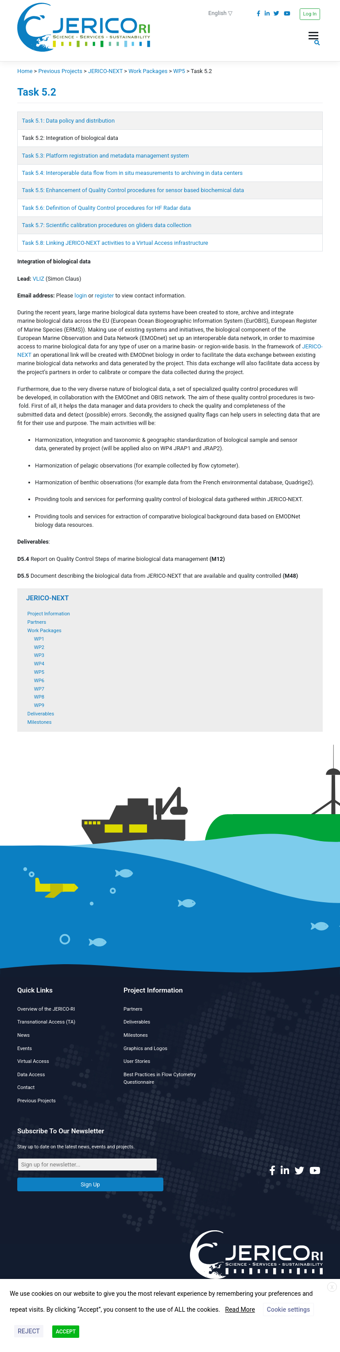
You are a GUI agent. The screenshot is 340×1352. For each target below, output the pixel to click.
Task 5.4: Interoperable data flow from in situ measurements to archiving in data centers (132, 173)
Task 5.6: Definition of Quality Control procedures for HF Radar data (106, 208)
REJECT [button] (29, 1331)
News (23, 1035)
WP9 (39, 705)
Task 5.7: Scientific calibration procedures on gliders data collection (107, 225)
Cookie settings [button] (288, 1309)
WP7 (39, 689)
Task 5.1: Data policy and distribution (68, 120)
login (80, 295)
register (104, 295)
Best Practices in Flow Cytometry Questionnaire (160, 1078)
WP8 (39, 697)
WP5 (39, 672)
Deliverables (40, 714)
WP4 (39, 664)
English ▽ (221, 13)
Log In (310, 14)
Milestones (39, 722)
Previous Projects (36, 1101)
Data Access (31, 1075)
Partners (36, 622)
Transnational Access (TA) (46, 1022)
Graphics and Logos (145, 1048)
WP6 (39, 681)
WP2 (39, 647)
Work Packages (44, 631)
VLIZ (38, 278)
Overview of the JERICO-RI (46, 1009)
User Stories (137, 1061)
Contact (26, 1087)
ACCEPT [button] (66, 1332)
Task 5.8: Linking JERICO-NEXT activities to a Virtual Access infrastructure (116, 242)
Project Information (48, 614)
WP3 (39, 655)
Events (24, 1048)
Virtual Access (33, 1061)
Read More (240, 1309)
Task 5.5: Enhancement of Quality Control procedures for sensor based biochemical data (133, 190)
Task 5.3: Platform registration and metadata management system (105, 155)
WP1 (39, 639)
